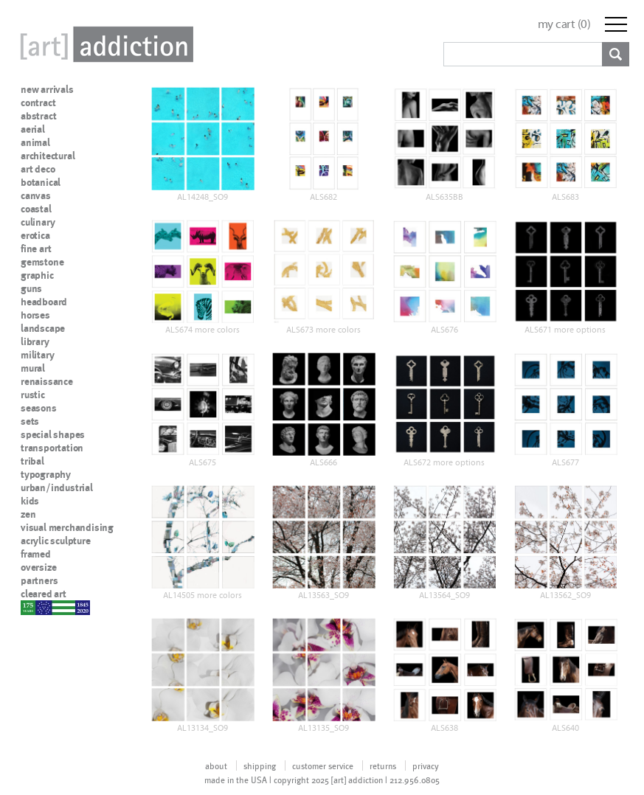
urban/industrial (57, 487)
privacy (425, 765)
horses (35, 315)
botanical (40, 182)
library (35, 341)
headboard (44, 302)
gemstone (42, 262)
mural (33, 368)
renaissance (47, 381)
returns (383, 765)
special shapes (53, 434)
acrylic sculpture (56, 540)
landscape (43, 328)
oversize (38, 567)
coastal (36, 209)
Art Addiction (104, 44)
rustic (33, 394)
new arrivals (47, 89)
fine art (36, 248)
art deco (38, 169)
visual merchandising (67, 527)
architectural (48, 156)
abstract (38, 116)
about (216, 765)
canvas (36, 195)
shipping (259, 765)
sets (30, 421)
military (37, 355)
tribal (32, 461)
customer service (322, 765)
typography (46, 474)
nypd (32, 607)
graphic (37, 275)
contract (38, 102)
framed (36, 554)
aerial (33, 129)
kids (30, 501)
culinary (38, 222)
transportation (52, 448)
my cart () (564, 24)
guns (31, 288)
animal (35, 142)
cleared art (43, 594)
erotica (35, 235)
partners (39, 580)
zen (28, 514)
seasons (39, 408)
